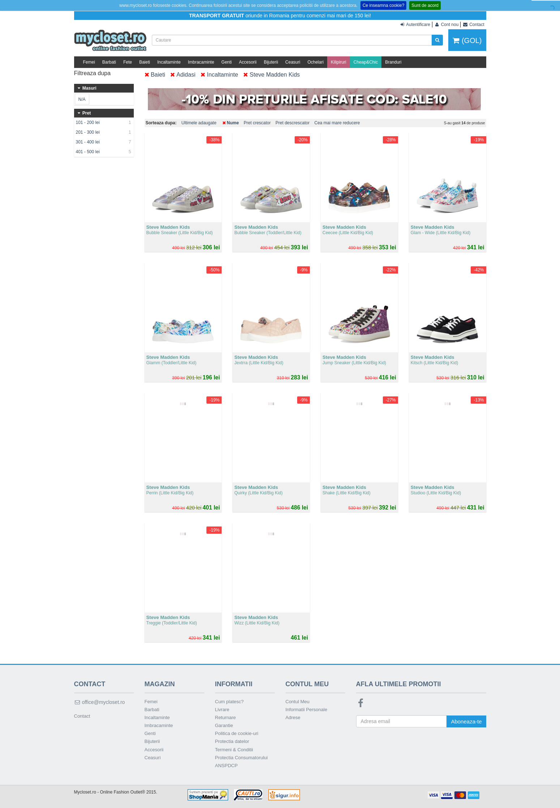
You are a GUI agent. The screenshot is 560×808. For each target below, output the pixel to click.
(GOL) (467, 40)
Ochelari (315, 62)
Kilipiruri (338, 62)
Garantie (224, 725)
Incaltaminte (169, 62)
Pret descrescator (292, 122)
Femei (89, 62)
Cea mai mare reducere (337, 122)
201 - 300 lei (104, 132)
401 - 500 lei (104, 152)
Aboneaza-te (466, 721)
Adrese (293, 717)
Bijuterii (271, 62)
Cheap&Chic (366, 62)
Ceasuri (292, 62)
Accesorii (248, 62)
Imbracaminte (201, 62)
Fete (127, 62)
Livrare (222, 709)
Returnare (225, 717)
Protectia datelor (232, 741)
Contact (82, 716)
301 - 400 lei (104, 142)
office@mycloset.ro (99, 702)
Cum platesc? (229, 701)
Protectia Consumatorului (241, 757)
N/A (81, 99)
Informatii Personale (307, 709)
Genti (226, 62)
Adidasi (182, 75)
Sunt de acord (425, 5)
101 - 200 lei (104, 122)
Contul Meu (297, 701)
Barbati (109, 62)
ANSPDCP (226, 765)
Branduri (393, 62)
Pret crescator (257, 122)
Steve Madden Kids (271, 75)
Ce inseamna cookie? (383, 5)
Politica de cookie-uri (236, 733)
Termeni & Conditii (234, 749)
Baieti (144, 62)
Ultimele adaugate (199, 122)
